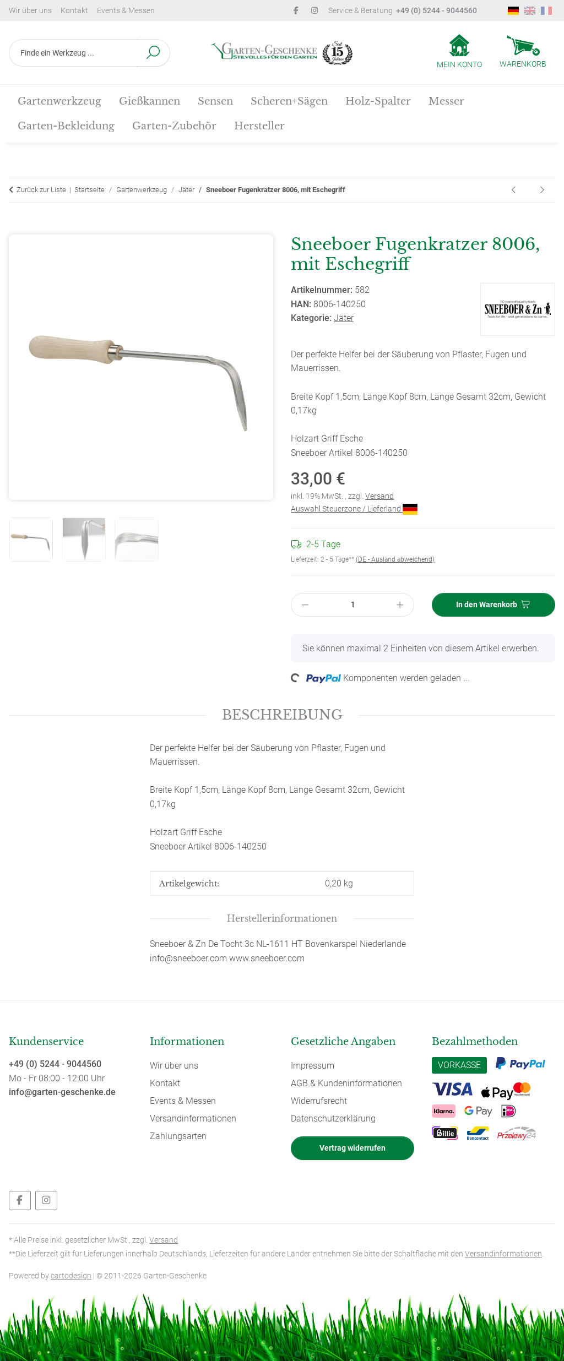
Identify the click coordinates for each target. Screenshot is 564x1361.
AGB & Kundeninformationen (346, 1083)
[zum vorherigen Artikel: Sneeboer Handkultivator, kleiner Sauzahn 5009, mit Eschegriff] (514, 190)
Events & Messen (126, 10)
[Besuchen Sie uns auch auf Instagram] (46, 1200)
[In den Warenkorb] (17, 228)
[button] (459, 52)
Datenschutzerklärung (333, 1118)
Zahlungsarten (178, 1136)
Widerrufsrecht (319, 1101)
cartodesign (71, 1275)
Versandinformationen (193, 1118)
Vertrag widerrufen (352, 1148)
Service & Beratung (402, 10)
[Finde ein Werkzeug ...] (73, 53)
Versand (379, 496)
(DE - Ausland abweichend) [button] (395, 559)
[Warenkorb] (523, 53)
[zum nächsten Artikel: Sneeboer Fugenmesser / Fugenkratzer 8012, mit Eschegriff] (542, 190)
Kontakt (74, 10)
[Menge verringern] (305, 605)
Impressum (312, 1065)
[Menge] (352, 605)
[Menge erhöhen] (400, 605)
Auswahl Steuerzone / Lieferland (354, 508)
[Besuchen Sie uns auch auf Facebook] (20, 1200)
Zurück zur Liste (41, 190)
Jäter (344, 318)
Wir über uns (30, 10)
